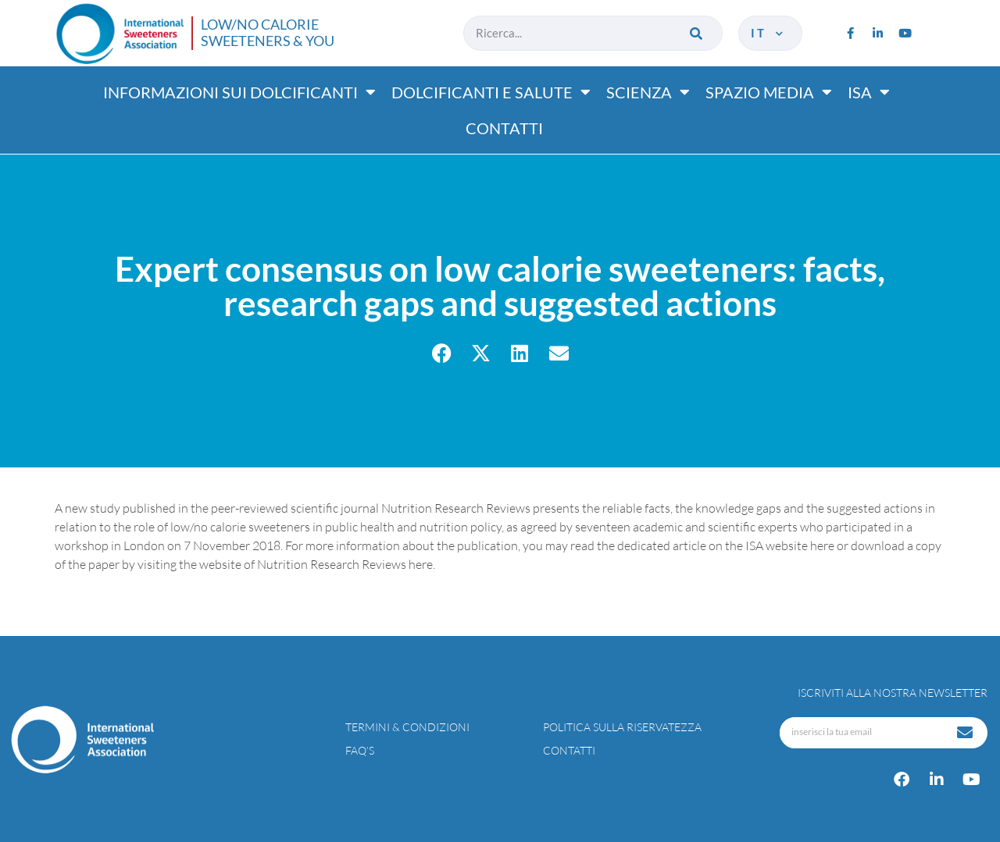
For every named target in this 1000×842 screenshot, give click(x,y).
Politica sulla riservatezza (622, 727)
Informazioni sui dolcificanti (239, 92)
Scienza (648, 92)
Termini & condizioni (407, 727)
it (768, 33)
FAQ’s (359, 750)
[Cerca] (697, 33)
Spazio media (768, 92)
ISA (869, 92)
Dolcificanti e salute (491, 92)
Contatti (504, 128)
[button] (441, 353)
